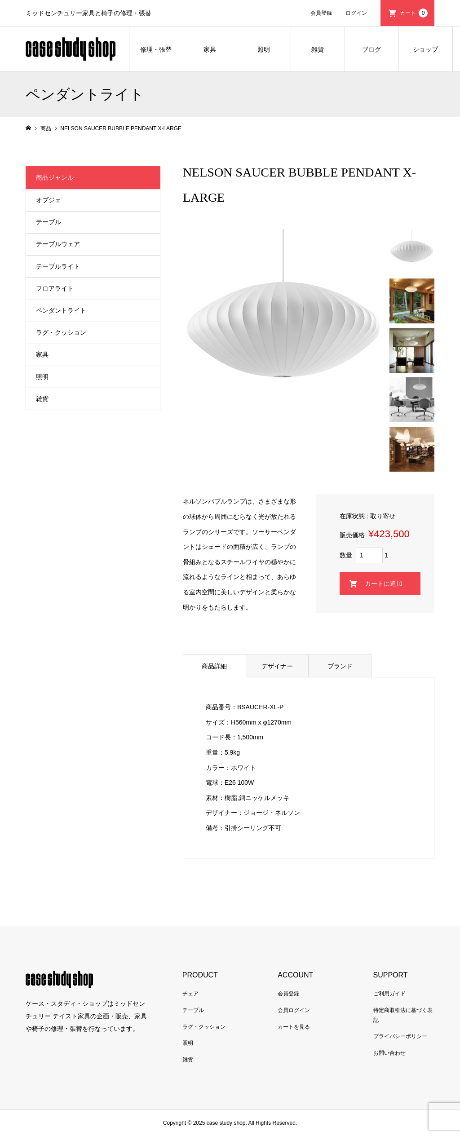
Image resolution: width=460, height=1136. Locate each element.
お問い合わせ (389, 1053)
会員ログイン (294, 1010)
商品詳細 (214, 666)
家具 (209, 49)
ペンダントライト (61, 310)
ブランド (340, 666)
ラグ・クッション (61, 332)
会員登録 (321, 13)
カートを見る (294, 1027)
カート (414, 13)
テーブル (48, 221)
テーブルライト (58, 266)
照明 (263, 49)
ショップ (425, 49)
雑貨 (317, 49)
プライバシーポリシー (400, 1036)
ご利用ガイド (389, 993)
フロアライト (55, 288)
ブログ (371, 49)
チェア (190, 993)
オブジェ (48, 199)
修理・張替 (156, 49)
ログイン (356, 13)
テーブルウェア (58, 244)
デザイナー (277, 666)
